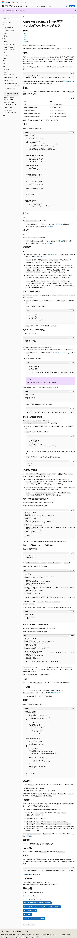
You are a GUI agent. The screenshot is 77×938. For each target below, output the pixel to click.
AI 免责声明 (62, 934)
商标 (33, 937)
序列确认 (28, 836)
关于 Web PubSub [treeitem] (8, 27)
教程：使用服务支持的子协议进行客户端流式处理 (37, 903)
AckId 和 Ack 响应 (48, 226)
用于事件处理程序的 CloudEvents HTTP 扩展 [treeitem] (9, 99)
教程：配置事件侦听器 (30, 911)
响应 (25, 39)
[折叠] (18, 15)
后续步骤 (26, 41)
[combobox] (10, 19)
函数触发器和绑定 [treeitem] (8, 107)
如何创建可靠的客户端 (54, 692)
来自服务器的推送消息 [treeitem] (9, 47)
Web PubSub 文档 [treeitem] (7, 22)
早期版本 (69, 934)
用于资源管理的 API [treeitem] (9, 75)
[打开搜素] (73, 2)
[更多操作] (73, 17)
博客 (2, 937)
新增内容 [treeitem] (6, 36)
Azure (24, 16)
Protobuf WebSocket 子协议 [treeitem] (12, 86)
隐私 (37, 934)
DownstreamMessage (63, 353)
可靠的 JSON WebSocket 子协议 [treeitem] (11, 89)
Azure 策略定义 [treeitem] (7, 110)
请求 (25, 37)
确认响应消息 (52, 254)
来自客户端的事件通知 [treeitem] (9, 49)
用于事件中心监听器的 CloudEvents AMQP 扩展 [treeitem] (10, 103)
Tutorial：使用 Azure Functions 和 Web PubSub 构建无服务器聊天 (42, 907)
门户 (67, 6)
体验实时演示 (27, 914)
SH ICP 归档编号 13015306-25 (8, 934)
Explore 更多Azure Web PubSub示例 (34, 918)
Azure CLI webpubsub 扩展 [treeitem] (10, 77)
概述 (25, 33)
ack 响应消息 (59, 224)
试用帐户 (72, 6)
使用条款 (28, 937)
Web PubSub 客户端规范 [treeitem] (10, 112)
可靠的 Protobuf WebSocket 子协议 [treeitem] (12, 94)
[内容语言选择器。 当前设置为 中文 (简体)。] (5, 931)
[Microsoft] (3, 2)
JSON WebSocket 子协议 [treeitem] (11, 83)
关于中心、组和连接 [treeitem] (9, 30)
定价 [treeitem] (5, 33)
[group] (49, 76)
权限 (25, 35)
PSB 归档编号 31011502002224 (25, 934)
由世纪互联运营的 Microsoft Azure (49, 934)
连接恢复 (26, 874)
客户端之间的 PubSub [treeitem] (9, 44)
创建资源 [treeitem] (6, 41)
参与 (7, 937)
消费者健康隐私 (19, 937)
